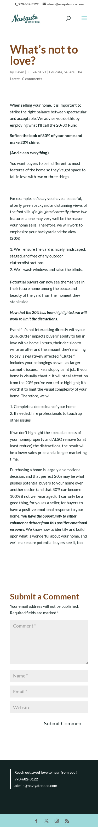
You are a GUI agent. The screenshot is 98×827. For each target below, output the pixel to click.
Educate (55, 72)
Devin (19, 72)
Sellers (69, 72)
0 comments (32, 78)
